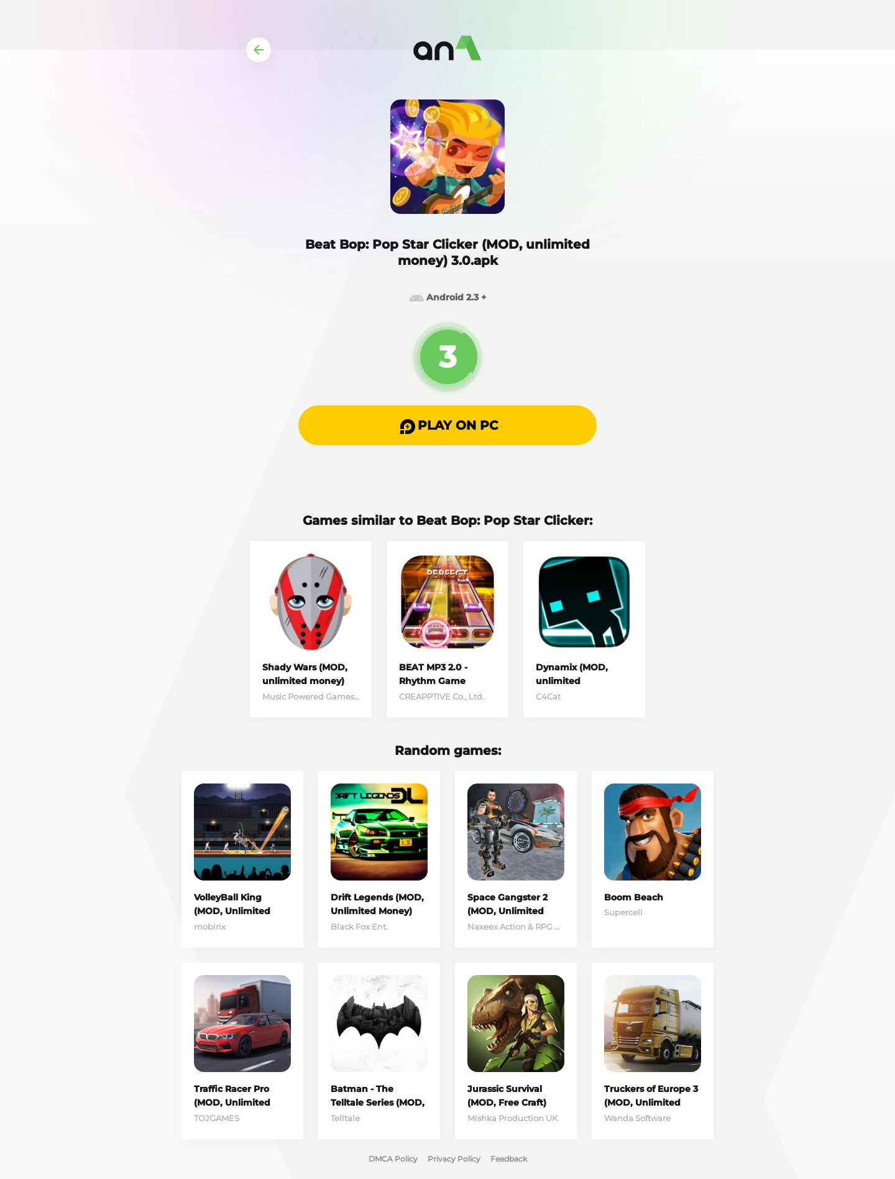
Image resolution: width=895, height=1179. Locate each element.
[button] (447, 425)
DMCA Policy (393, 1158)
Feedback (508, 1158)
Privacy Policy (454, 1158)
